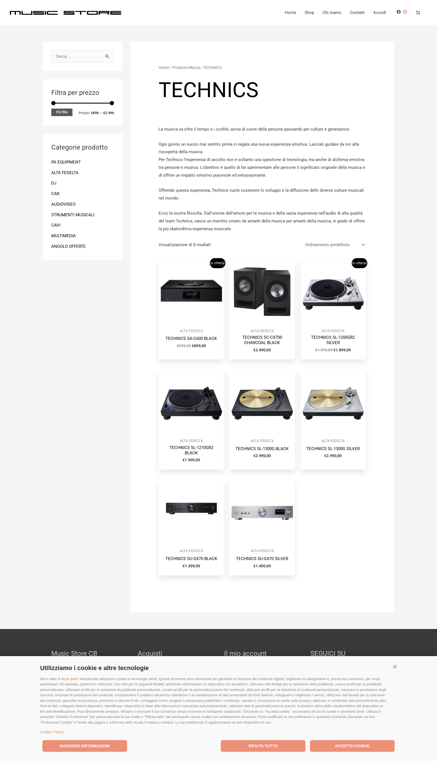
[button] (395, 666)
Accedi (379, 12)
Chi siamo (331, 12)
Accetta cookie (352, 746)
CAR (55, 193)
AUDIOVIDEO (63, 204)
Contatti (357, 12)
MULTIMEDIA (63, 235)
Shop (309, 12)
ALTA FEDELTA (65, 172)
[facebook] (399, 12)
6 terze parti (68, 679)
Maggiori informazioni (85, 746)
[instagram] (406, 12)
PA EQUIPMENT (66, 162)
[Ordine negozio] (334, 244)
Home (290, 12)
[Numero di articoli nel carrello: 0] (418, 12)
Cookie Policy (52, 732)
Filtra (61, 112)
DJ (53, 183)
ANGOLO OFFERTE (68, 246)
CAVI (55, 225)
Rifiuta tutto (263, 746)
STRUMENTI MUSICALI (72, 214)
